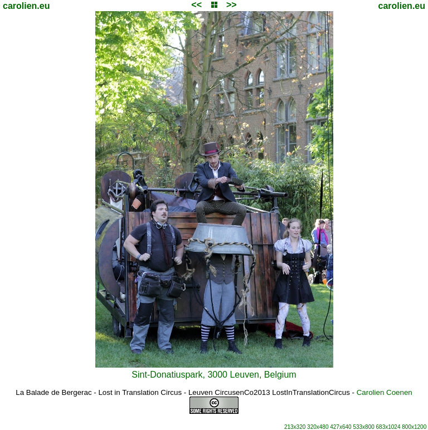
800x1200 (414, 427)
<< (196, 4)
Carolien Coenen (384, 392)
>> (231, 4)
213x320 (294, 427)
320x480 (317, 427)
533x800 (363, 427)
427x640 (340, 427)
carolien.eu (26, 6)
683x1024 (388, 427)
